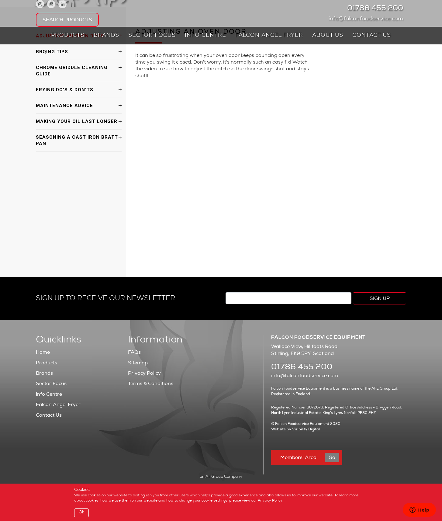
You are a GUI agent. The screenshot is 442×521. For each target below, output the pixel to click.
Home (43, 352)
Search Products (67, 19)
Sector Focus (152, 35)
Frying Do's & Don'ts (64, 89)
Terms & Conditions (150, 383)
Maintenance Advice (64, 105)
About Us (327, 35)
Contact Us (371, 35)
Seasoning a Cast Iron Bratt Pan (77, 140)
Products (68, 35)
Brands (106, 35)
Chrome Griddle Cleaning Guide (72, 71)
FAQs (134, 352)
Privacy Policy (144, 373)
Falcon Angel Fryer (269, 35)
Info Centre (205, 35)
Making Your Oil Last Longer (76, 121)
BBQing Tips (52, 51)
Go (332, 457)
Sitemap (138, 362)
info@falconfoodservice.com (367, 19)
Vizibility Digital (306, 429)
